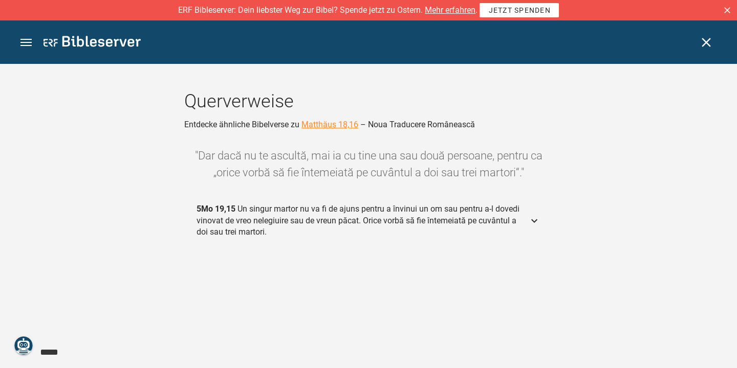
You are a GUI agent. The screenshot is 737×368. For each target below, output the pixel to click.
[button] (727, 10)
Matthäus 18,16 (329, 124)
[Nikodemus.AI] (23, 345)
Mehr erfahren (450, 10)
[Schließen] (706, 42)
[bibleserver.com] (92, 43)
